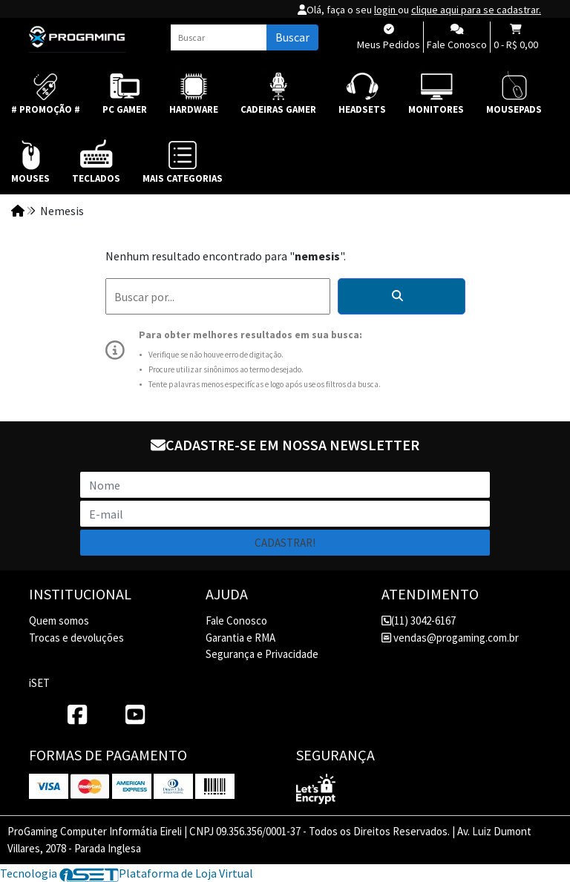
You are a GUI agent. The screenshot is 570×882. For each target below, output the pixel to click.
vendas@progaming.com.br (450, 638)
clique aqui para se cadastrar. (476, 9)
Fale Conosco (236, 620)
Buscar (292, 37)
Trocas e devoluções (76, 638)
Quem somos (59, 620)
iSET (39, 683)
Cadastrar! (285, 543)
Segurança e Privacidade (262, 654)
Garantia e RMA (240, 638)
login (386, 9)
